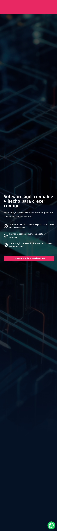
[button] (51, 525)
